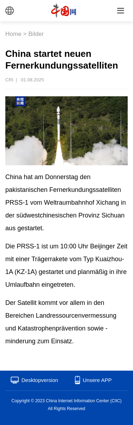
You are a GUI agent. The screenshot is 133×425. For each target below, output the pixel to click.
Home (13, 34)
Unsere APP (97, 380)
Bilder (36, 34)
